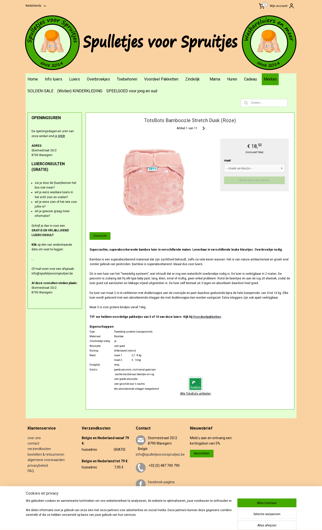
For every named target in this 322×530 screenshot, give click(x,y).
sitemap (161, 521)
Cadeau (250, 79)
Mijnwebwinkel (230, 521)
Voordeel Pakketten (161, 79)
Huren (232, 79)
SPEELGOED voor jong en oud (131, 91)
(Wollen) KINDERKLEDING (79, 91)
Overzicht (100, 236)
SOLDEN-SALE (40, 91)
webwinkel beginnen (189, 521)
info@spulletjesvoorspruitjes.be (160, 454)
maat (227, 160)
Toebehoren (127, 79)
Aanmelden (202, 453)
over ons (34, 438)
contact (33, 443)
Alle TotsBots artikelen (195, 393)
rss (171, 521)
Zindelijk (192, 79)
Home (33, 79)
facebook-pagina (161, 482)
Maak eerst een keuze (255, 180)
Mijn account (282, 6)
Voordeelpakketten (207, 317)
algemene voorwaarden (46, 460)
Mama (215, 79)
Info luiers (53, 79)
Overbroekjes (98, 79)
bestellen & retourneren (46, 454)
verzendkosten (39, 449)
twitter (153, 498)
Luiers (74, 79)
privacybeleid (38, 465)
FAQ (31, 471)
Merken (270, 79)
